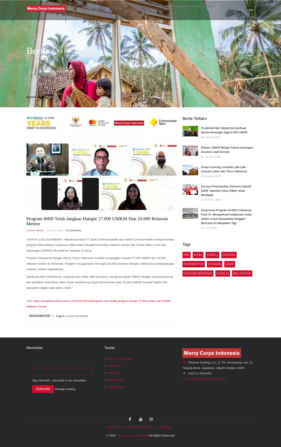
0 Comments (73, 230)
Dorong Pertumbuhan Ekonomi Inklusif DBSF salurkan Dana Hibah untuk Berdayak (226, 191)
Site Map (165, 427)
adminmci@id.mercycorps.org (203, 378)
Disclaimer (113, 427)
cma (186, 255)
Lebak (229, 264)
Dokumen (220, 10)
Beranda (147, 10)
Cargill (212, 255)
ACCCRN (113, 372)
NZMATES (114, 365)
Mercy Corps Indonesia (132, 435)
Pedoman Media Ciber (139, 427)
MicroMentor (39, 315)
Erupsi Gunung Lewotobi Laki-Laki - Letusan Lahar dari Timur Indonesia (224, 169)
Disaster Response (198, 273)
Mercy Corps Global (119, 358)
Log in (60, 316)
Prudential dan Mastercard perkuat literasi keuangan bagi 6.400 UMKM (224, 130)
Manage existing (65, 389)
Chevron (229, 255)
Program (189, 10)
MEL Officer (242, 273)
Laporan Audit (116, 386)
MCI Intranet (115, 379)
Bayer (198, 255)
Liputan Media (35, 230)
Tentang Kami (168, 10)
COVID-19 (223, 273)
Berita (205, 10)
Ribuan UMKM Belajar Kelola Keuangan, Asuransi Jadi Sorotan (227, 149)
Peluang (238, 10)
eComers (214, 264)
